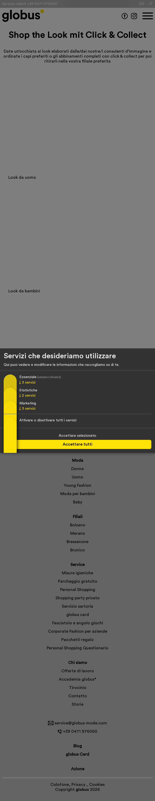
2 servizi (27, 395)
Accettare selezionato (77, 436)
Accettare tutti (77, 444)
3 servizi (27, 383)
